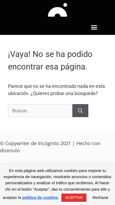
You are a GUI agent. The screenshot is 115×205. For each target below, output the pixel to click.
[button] (94, 27)
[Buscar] (80, 110)
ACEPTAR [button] (73, 197)
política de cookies (40, 197)
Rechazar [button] (101, 197)
